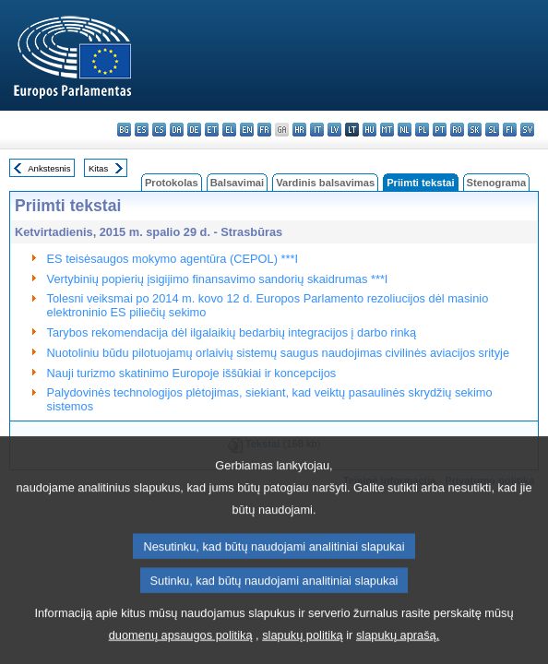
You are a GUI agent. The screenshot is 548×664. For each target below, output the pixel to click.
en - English (247, 129)
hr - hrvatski (299, 129)
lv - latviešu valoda (334, 129)
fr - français (264, 129)
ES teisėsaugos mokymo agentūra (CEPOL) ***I (172, 259)
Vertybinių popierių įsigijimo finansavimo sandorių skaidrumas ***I (217, 279)
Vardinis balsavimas (325, 182)
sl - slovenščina (492, 129)
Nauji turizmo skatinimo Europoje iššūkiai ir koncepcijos (192, 373)
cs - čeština (159, 129)
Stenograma (497, 182)
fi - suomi (510, 129)
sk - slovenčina (475, 129)
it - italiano (317, 129)
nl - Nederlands (404, 129)
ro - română (457, 129)
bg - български (124, 129)
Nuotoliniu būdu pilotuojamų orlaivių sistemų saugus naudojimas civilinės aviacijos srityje (278, 353)
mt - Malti (387, 129)
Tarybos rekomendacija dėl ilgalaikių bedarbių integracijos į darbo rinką (231, 332)
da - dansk (177, 129)
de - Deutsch (194, 129)
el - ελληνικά (229, 129)
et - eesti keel (212, 129)
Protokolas (171, 182)
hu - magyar (369, 129)
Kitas (98, 168)
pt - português (440, 129)
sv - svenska (527, 129)
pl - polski (422, 129)
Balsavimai (237, 182)
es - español (142, 129)
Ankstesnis (49, 168)
